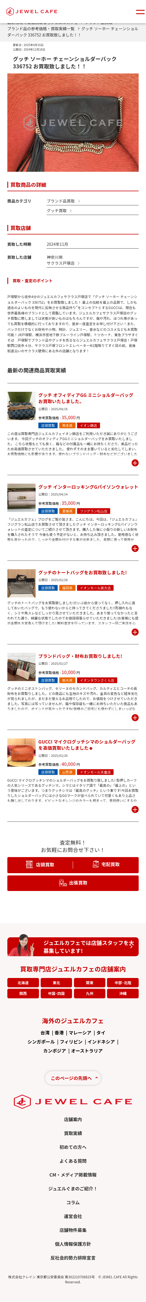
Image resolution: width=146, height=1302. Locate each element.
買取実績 (73, 1133)
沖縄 (123, 993)
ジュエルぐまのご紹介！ (73, 1188)
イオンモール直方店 (95, 587)
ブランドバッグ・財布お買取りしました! (80, 656)
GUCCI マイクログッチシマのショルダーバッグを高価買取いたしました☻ (87, 744)
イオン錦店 (88, 425)
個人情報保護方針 (73, 1243)
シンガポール (41, 1041)
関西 (23, 993)
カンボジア (54, 1050)
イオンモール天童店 (95, 772)
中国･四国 (56, 993)
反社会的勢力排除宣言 (72, 1257)
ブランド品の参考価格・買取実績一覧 (43, 28)
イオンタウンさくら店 (97, 680)
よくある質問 (72, 1160)
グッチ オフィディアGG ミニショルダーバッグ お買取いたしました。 (85, 398)
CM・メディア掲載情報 (73, 1174)
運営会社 (73, 1216)
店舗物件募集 (72, 1230)
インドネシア (101, 1041)
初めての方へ (72, 1147)
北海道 (23, 982)
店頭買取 (48, 425)
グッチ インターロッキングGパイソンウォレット (88, 487)
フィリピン (71, 1041)
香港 (59, 1032)
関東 (89, 982)
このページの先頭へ (71, 1078)
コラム (73, 1202)
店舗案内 (73, 1119)
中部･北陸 (123, 982)
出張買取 (78, 882)
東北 (56, 982)
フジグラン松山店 (93, 510)
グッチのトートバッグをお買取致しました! (82, 572)
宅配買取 (110, 863)
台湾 (44, 1032)
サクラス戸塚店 (61, 263)
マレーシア (80, 1032)
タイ (100, 1032)
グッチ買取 (57, 210)
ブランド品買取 (61, 201)
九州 (89, 993)
